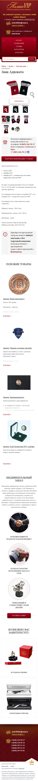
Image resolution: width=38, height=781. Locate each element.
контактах (16, 33)
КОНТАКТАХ (30, 19)
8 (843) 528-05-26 (18, 743)
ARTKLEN (21, 768)
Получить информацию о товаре (19, 159)
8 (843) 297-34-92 (18, 751)
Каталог (19, 40)
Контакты (19, 52)
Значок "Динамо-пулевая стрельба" (17, 348)
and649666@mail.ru (20, 23)
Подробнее (6, 316)
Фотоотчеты (19, 49)
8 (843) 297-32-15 (18, 745)
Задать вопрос (17, 25)
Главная (4, 66)
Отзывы (19, 46)
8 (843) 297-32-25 (18, 748)
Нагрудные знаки (21, 66)
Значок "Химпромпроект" (13, 397)
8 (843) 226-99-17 (27, 144)
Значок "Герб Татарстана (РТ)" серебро (18, 446)
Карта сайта (5, 766)
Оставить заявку (19, 616)
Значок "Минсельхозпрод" (14, 299)
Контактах (16, 251)
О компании (19, 43)
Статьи (12, 766)
